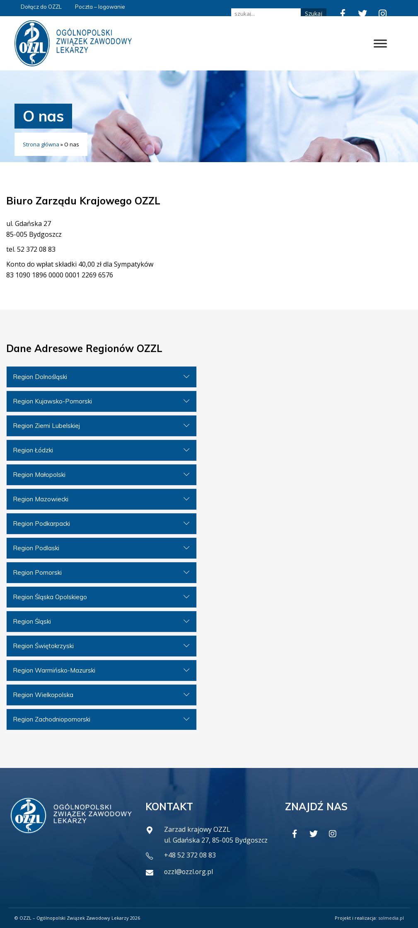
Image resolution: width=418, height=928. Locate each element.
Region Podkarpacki (41, 523)
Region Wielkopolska (43, 695)
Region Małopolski (39, 475)
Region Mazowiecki (40, 499)
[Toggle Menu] (380, 43)
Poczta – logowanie (100, 6)
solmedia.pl (391, 918)
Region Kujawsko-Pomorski (52, 401)
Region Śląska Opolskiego (50, 597)
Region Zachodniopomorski (51, 719)
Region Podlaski (36, 548)
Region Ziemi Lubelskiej (46, 426)
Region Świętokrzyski (43, 646)
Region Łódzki (33, 450)
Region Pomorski (37, 572)
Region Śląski (32, 621)
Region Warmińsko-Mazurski (54, 670)
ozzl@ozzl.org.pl (189, 871)
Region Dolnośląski (40, 377)
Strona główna (41, 144)
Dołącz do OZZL (41, 6)
